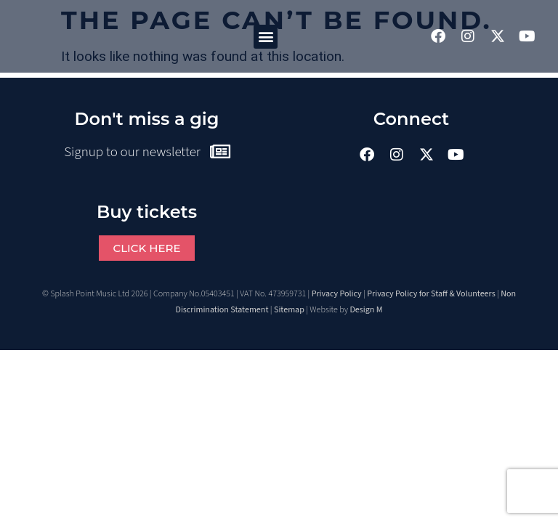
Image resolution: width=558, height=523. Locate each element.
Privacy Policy (337, 294)
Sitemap (289, 310)
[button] (266, 37)
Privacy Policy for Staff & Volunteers (431, 294)
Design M (365, 310)
